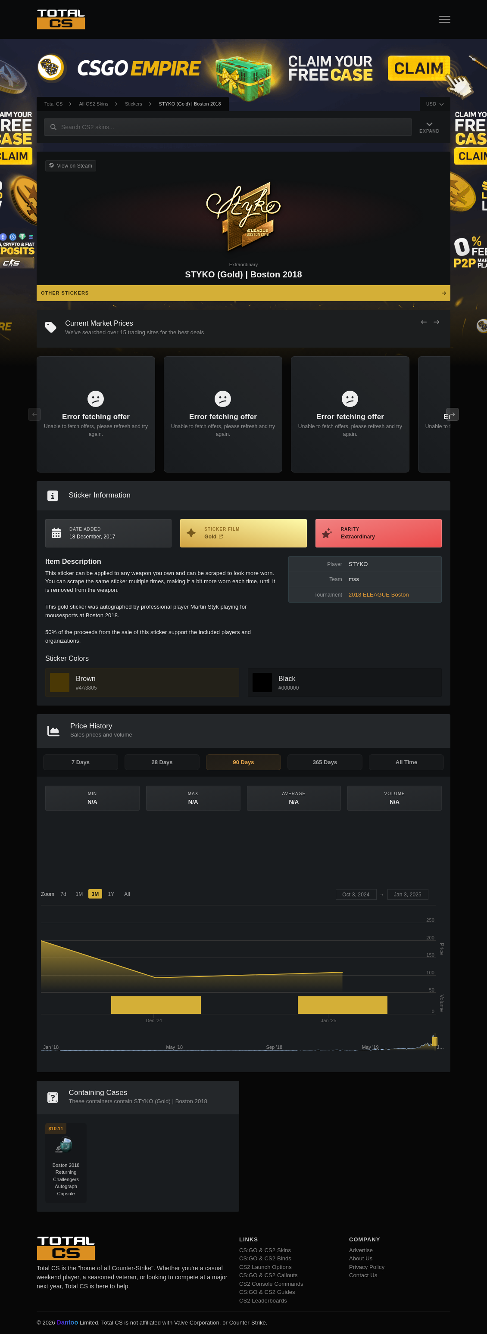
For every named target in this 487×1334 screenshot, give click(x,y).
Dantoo (67, 1322)
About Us (360, 1258)
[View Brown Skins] (59, 682)
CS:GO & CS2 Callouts (268, 1275)
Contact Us (363, 1275)
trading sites (143, 332)
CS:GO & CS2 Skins (265, 1250)
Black (287, 678)
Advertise (361, 1250)
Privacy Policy (366, 1267)
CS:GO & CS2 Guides (267, 1292)
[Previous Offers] (423, 322)
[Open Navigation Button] (444, 19)
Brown (86, 678)
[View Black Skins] (262, 682)
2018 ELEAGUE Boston (379, 594)
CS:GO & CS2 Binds (265, 1258)
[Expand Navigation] (429, 127)
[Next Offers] (436, 322)
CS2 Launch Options (265, 1267)
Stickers (133, 103)
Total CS (53, 103)
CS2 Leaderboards (263, 1300)
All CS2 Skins (93, 103)
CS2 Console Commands (271, 1284)
